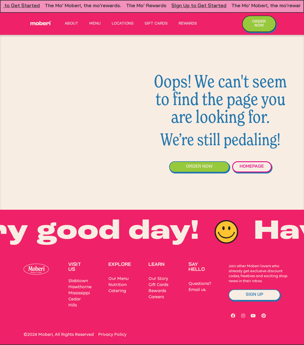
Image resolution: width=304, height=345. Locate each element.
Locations (122, 24)
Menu (95, 24)
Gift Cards (156, 24)
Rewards (188, 24)
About (71, 24)
